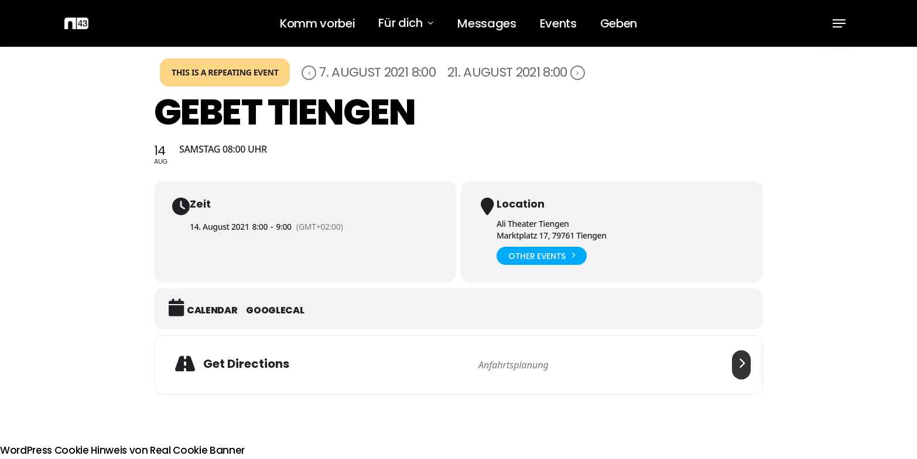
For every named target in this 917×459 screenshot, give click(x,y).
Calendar (212, 310)
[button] (839, 24)
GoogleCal (275, 310)
